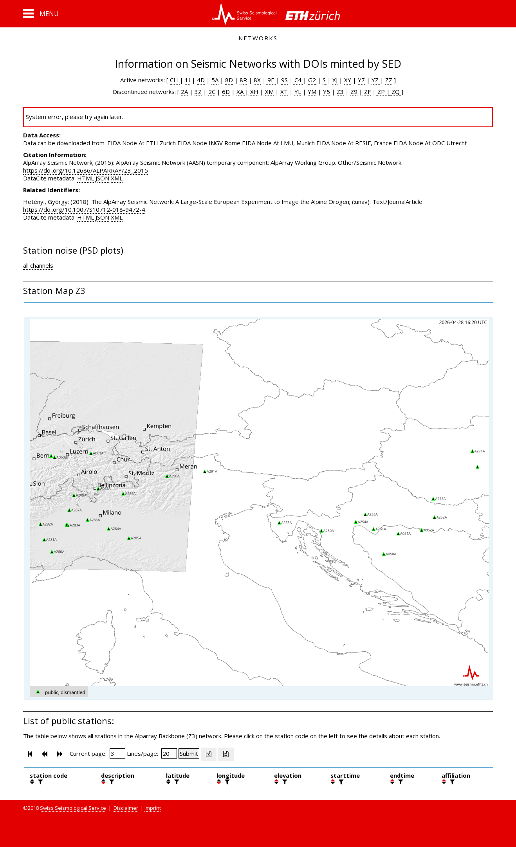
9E (271, 80)
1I (187, 80)
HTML (85, 178)
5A (214, 80)
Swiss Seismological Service (73, 807)
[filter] (39, 782)
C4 (298, 80)
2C (211, 92)
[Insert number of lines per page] (169, 753)
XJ (334, 80)
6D (226, 92)
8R (243, 80)
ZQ (395, 92)
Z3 (340, 92)
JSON (102, 178)
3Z (198, 92)
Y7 (361, 80)
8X (257, 80)
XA (240, 92)
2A (184, 92)
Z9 (353, 92)
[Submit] (189, 753)
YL (297, 92)
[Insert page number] (117, 753)
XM (269, 92)
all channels (38, 265)
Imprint (152, 807)
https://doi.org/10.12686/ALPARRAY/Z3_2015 (85, 170)
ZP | (383, 92)
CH (175, 80)
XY (347, 80)
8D (229, 80)
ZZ (388, 80)
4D (201, 80)
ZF (367, 92)
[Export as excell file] (209, 754)
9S (284, 80)
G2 (312, 80)
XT (284, 92)
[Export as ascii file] (226, 754)
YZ (376, 80)
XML (117, 178)
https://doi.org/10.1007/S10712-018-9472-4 (84, 209)
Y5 (326, 92)
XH (253, 92)
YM (312, 92)
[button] (41, 13)
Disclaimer (126, 807)
